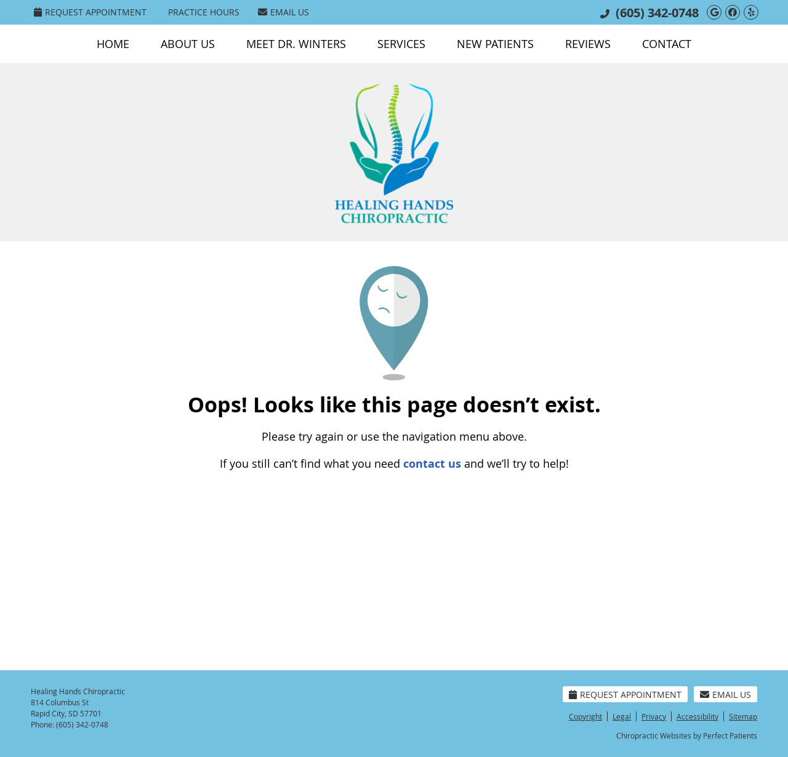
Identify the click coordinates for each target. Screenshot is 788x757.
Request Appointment (90, 12)
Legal (622, 716)
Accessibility (697, 716)
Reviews (588, 43)
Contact (666, 43)
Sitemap (743, 716)
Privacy (653, 716)
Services (401, 43)
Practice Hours (203, 12)
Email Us (283, 12)
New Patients (495, 43)
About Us (188, 43)
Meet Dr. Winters (296, 43)
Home (113, 43)
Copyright (585, 716)
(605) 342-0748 (657, 12)
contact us (432, 463)
